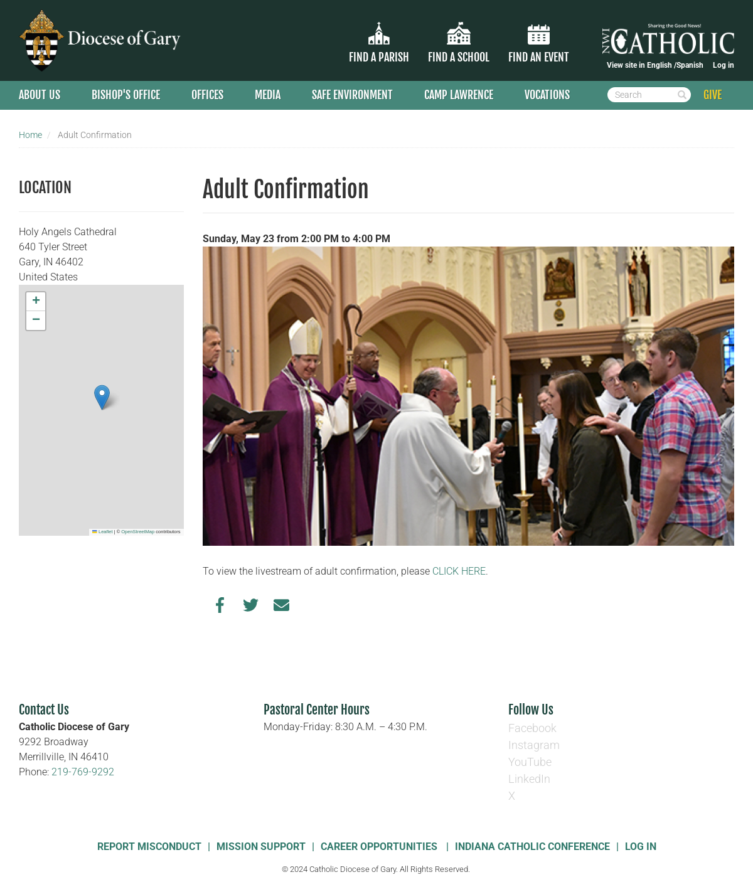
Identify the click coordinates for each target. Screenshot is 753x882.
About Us (39, 95)
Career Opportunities (380, 847)
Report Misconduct (149, 847)
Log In (640, 847)
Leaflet (102, 531)
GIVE (712, 95)
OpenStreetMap (137, 531)
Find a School (458, 57)
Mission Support (261, 847)
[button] (102, 397)
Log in (723, 65)
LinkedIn (529, 778)
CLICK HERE (459, 571)
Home (30, 135)
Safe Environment (352, 95)
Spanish (689, 65)
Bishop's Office (126, 95)
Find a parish (379, 57)
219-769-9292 (82, 772)
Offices (207, 95)
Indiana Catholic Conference (532, 847)
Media (267, 95)
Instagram (534, 745)
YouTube (530, 761)
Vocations (547, 95)
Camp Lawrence (458, 95)
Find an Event (538, 57)
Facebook (532, 728)
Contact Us (44, 710)
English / (661, 65)
